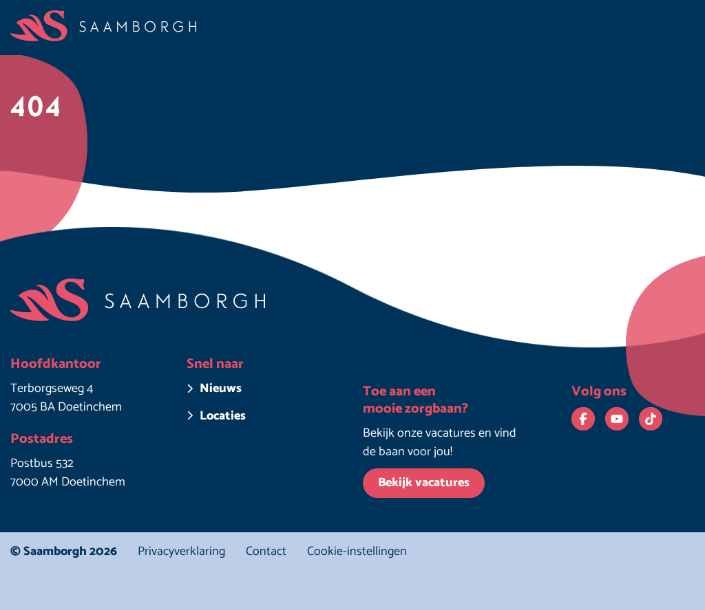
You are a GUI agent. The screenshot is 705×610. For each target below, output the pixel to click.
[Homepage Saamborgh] (103, 25)
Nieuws (221, 389)
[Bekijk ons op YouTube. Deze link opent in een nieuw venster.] (617, 419)
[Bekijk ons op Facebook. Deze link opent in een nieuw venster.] (583, 419)
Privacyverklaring (181, 551)
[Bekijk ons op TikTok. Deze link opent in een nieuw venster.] (650, 419)
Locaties (223, 416)
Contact (266, 551)
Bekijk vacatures (424, 482)
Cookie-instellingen (357, 552)
